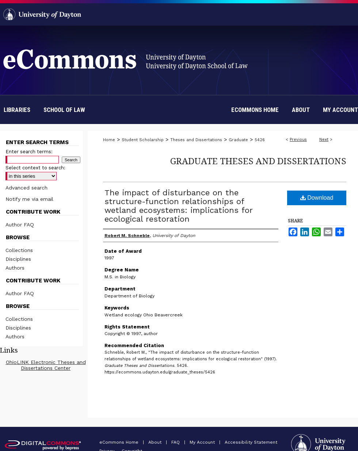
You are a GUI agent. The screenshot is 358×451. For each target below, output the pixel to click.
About (155, 442)
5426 (260, 140)
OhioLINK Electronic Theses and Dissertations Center (46, 365)
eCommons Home (119, 442)
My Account (203, 442)
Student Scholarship (143, 140)
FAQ (176, 442)
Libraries (17, 109)
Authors (14, 268)
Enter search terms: (29, 151)
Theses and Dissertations (196, 140)
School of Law (64, 109)
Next (323, 139)
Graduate (238, 140)
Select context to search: (35, 167)
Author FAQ (19, 225)
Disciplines (18, 259)
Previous (298, 139)
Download (317, 198)
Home (109, 140)
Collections (19, 250)
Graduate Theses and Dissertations (258, 161)
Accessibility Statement (251, 442)
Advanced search (26, 188)
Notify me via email (29, 199)
